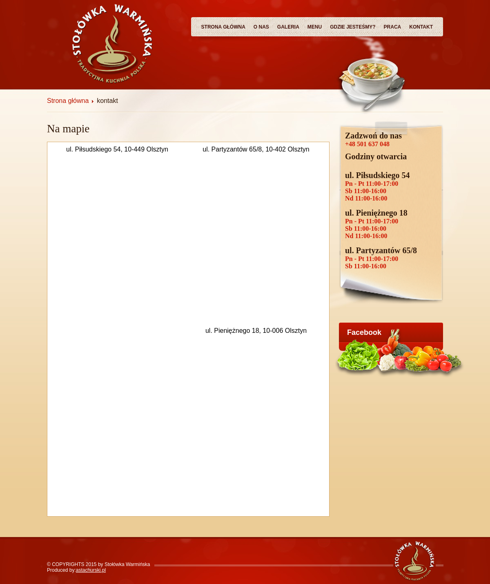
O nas (261, 27)
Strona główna (223, 27)
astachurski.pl (91, 570)
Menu (314, 27)
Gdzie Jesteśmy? (352, 27)
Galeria (288, 27)
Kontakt (421, 27)
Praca (392, 27)
